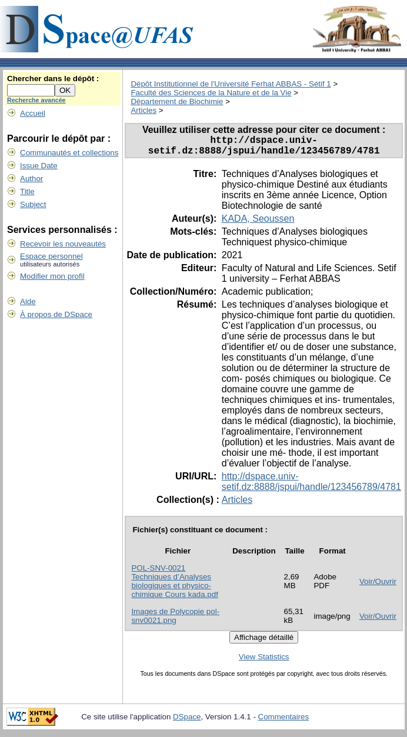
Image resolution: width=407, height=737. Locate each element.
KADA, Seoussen (258, 223)
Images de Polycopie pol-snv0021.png (175, 620)
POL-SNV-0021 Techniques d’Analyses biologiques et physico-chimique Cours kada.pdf (174, 585)
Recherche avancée (36, 100)
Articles (143, 110)
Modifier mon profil (52, 276)
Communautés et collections (69, 152)
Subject (33, 204)
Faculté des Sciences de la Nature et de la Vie (211, 92)
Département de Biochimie (177, 101)
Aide (28, 301)
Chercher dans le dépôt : (53, 78)
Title (27, 191)
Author (31, 178)
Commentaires (283, 721)
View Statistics (264, 661)
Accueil (32, 113)
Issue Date (39, 165)
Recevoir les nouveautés (63, 243)
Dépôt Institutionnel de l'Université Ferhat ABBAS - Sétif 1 (231, 83)
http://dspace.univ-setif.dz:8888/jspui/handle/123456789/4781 (311, 486)
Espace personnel (51, 256)
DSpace (187, 721)
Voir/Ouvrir (377, 586)
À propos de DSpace (56, 314)
